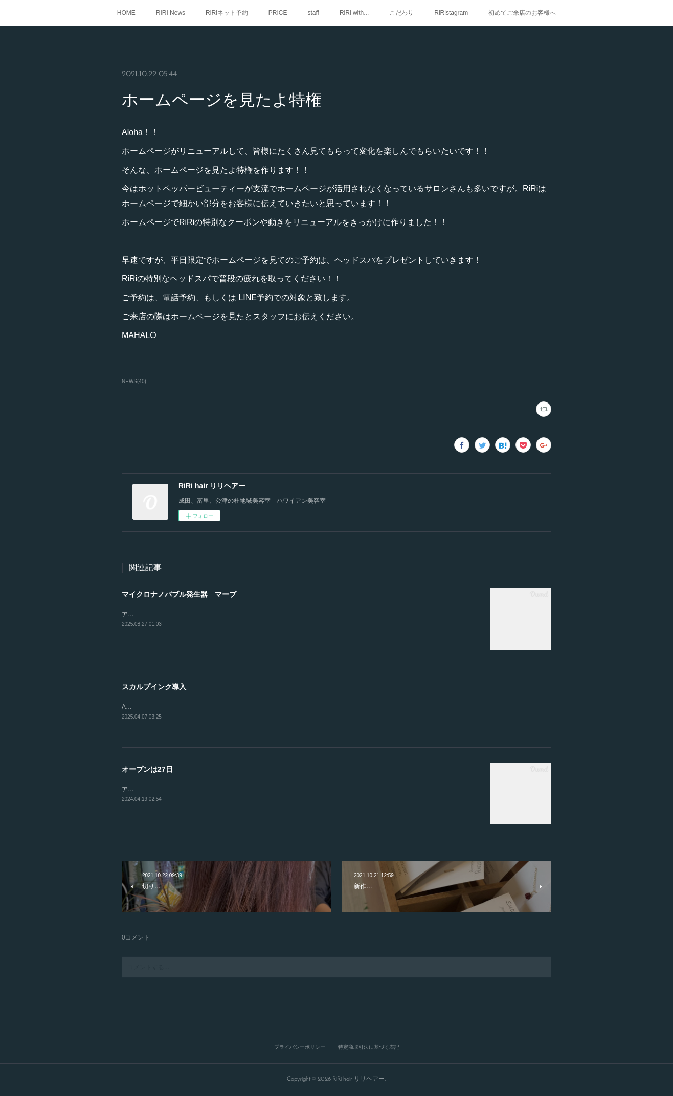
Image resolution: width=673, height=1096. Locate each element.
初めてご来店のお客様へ (522, 12)
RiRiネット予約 (227, 12)
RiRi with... (354, 12)
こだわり (401, 12)
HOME (126, 12)
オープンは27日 (147, 770)
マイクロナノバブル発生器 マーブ (179, 594)
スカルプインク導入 (154, 687)
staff (313, 12)
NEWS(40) (134, 381)
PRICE (277, 12)
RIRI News (170, 12)
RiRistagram (451, 12)
